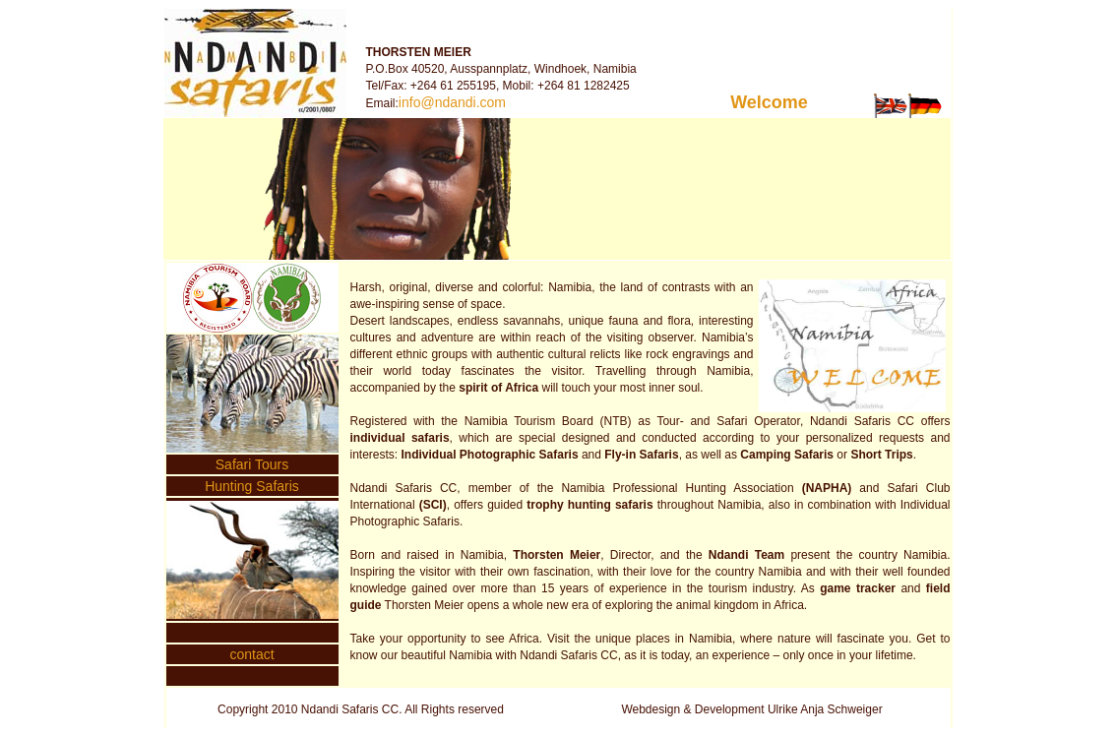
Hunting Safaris (252, 486)
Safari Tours (252, 464)
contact (251, 654)
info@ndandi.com (452, 102)
